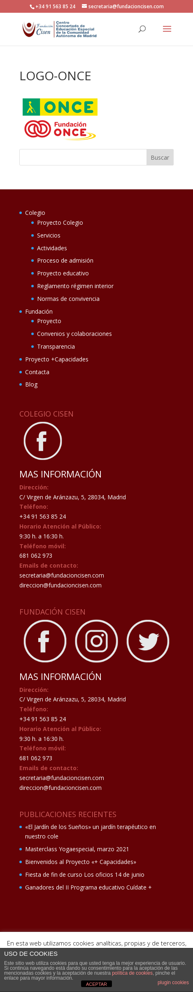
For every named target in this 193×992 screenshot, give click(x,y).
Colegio (35, 213)
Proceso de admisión (65, 260)
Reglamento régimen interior (75, 286)
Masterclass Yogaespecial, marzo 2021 (77, 849)
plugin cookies (173, 982)
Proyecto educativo (63, 273)
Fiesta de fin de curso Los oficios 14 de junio (84, 874)
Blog (31, 384)
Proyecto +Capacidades (56, 359)
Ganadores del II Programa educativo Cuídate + (88, 887)
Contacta (37, 372)
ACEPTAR (96, 984)
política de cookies (132, 973)
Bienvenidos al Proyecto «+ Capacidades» (80, 862)
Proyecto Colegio (60, 222)
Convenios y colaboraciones (74, 334)
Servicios (48, 235)
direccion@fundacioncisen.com (60, 585)
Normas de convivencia (68, 299)
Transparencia (56, 346)
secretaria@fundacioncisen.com (61, 575)
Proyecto (49, 321)
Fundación (39, 311)
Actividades (52, 248)
